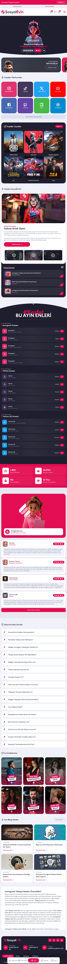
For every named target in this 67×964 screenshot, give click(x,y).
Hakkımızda (17, 244)
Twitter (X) (11, 421)
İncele (61, 2)
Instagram (11, 330)
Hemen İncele (51, 67)
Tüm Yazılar (59, 819)
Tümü (59, 126)
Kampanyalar (17, 6)
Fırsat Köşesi (49, 6)
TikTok (10, 376)
